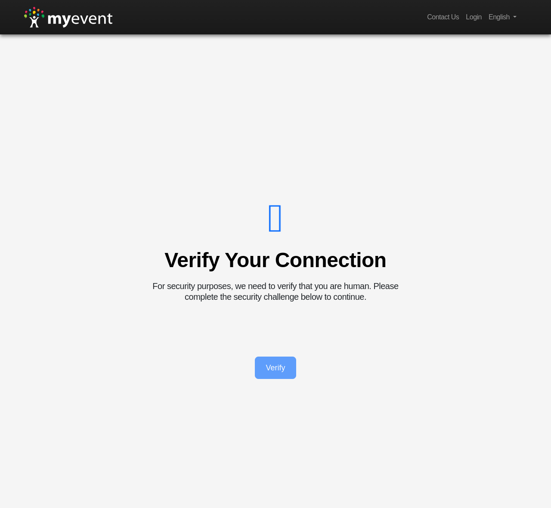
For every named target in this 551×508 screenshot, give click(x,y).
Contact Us (443, 17)
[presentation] (275, 329)
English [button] (500, 17)
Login (474, 17)
